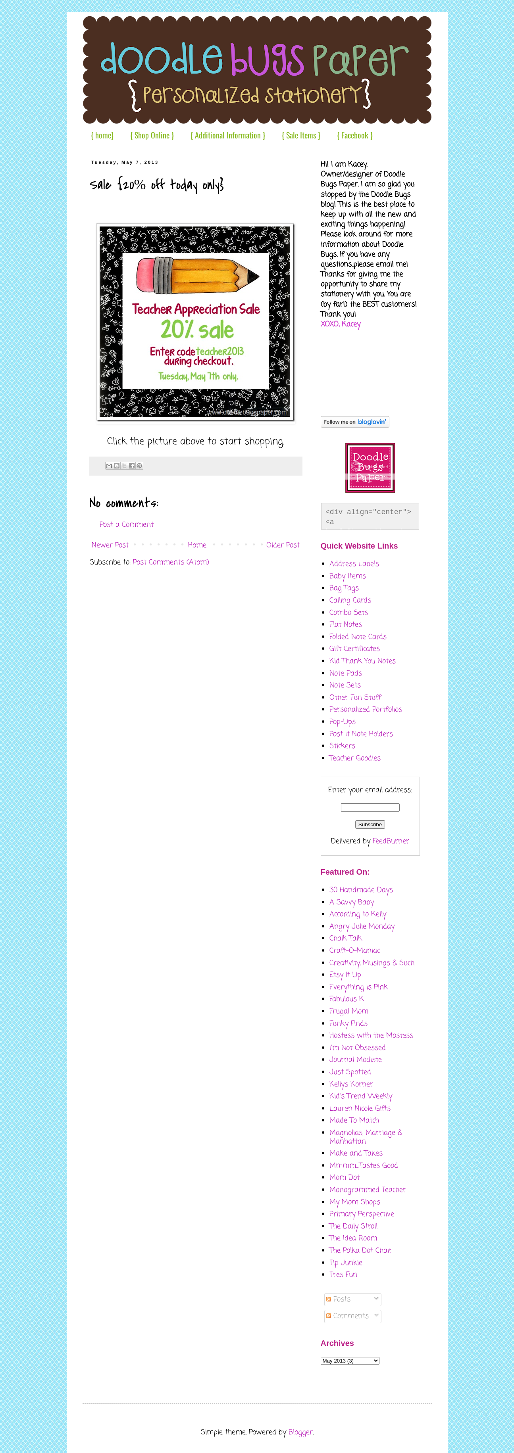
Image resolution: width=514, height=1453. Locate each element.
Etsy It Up (345, 975)
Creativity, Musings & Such (371, 963)
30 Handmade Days (361, 890)
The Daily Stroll (353, 1226)
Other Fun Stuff (355, 697)
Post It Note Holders (361, 734)
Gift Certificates (354, 649)
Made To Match (354, 1120)
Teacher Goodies (355, 758)
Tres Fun (343, 1274)
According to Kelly (357, 914)
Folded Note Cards (358, 637)
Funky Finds (348, 1023)
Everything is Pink (358, 987)
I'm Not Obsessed (357, 1048)
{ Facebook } (355, 135)
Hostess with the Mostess (371, 1035)
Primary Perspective (361, 1214)
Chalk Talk (345, 938)
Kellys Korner (351, 1084)
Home (197, 545)
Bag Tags (344, 588)
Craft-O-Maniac (354, 950)
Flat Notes (345, 624)
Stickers (342, 746)
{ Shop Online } (152, 135)
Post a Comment (127, 524)
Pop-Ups (342, 721)
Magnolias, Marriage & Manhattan (365, 1137)
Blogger (301, 1432)
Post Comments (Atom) (171, 562)
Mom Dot (344, 1177)
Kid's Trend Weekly (360, 1096)
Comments (347, 1316)
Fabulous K (346, 999)
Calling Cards (350, 600)
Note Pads (345, 673)
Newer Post (110, 545)
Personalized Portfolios (365, 709)
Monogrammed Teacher (367, 1190)
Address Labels (354, 564)
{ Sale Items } (301, 135)
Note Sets (345, 685)
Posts (338, 1299)
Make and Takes (356, 1153)
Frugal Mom (348, 1011)
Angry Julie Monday (362, 926)
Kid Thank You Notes (362, 661)
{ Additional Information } (228, 135)
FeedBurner (391, 841)
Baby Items (347, 576)
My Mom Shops (354, 1202)
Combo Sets (348, 612)
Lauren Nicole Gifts (360, 1108)
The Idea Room (353, 1238)
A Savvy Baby (351, 902)
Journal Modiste (355, 1059)
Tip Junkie (345, 1263)
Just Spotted (350, 1072)
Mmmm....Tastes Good (363, 1165)
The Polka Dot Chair (360, 1250)
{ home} (102, 135)
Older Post (283, 545)
